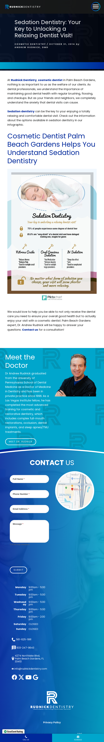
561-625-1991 (21, 639)
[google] (35, 679)
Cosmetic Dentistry (30, 44)
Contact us (30, 330)
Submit (18, 570)
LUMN (76, 721)
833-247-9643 (23, 648)
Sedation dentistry (20, 111)
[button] (96, 6)
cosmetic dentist (50, 80)
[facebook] (14, 679)
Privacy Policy (52, 709)
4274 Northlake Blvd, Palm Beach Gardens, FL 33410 (28, 658)
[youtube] (28, 678)
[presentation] (33, 554)
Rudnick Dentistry (24, 80)
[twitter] (21, 679)
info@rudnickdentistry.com (30, 669)
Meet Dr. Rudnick (20, 441)
